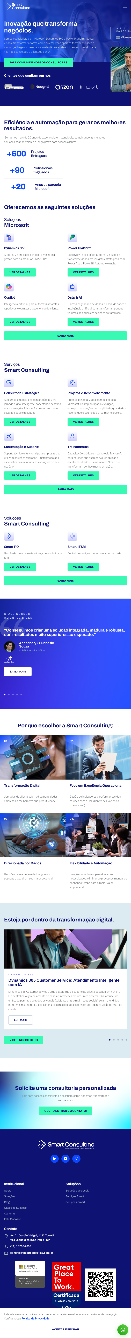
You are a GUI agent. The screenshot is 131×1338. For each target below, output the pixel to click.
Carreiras (9, 1213)
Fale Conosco (12, 1219)
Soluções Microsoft (77, 1190)
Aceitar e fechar (65, 1329)
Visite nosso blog (24, 1040)
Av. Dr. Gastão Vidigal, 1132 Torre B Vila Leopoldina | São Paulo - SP (29, 1237)
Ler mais (20, 1019)
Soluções (10, 1196)
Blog (7, 1202)
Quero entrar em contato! (65, 1110)
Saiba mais (65, 335)
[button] (4, 694)
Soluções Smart (75, 1202)
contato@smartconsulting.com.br (28, 1253)
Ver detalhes (20, 272)
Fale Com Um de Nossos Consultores (38, 62)
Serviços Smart (75, 1196)
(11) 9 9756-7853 (17, 1247)
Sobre (7, 1190)
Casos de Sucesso (15, 1207)
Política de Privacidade (35, 1318)
